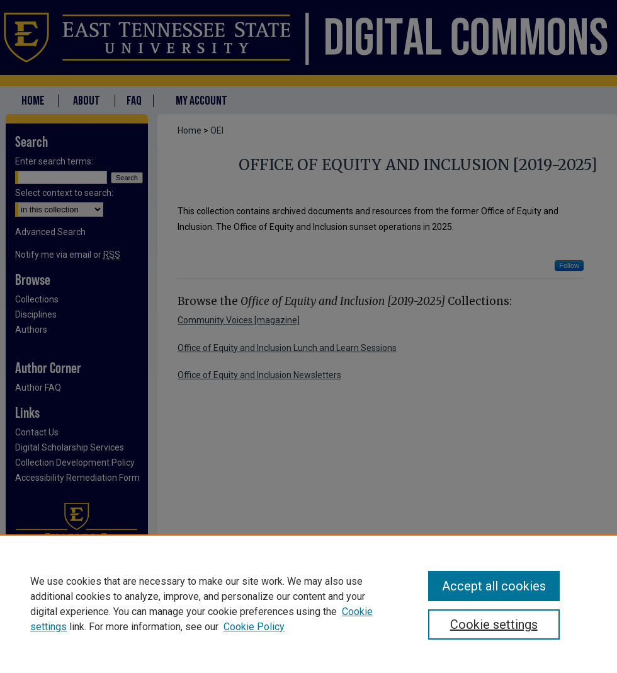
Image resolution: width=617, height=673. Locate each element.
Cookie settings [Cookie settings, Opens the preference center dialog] (494, 624)
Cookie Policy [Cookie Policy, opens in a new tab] (254, 627)
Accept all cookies (494, 586)
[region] (308, 603)
